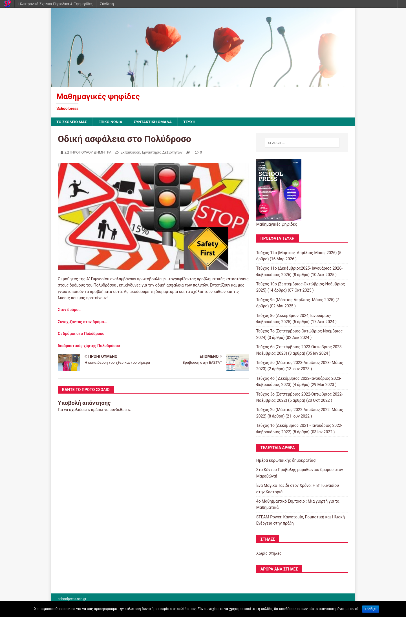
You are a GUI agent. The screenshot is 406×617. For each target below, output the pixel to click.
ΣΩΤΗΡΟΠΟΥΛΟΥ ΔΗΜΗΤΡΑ (88, 152)
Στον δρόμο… (70, 310)
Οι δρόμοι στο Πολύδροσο (81, 334)
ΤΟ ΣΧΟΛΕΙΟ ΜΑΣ (72, 122)
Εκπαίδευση (130, 152)
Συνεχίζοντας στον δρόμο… (82, 321)
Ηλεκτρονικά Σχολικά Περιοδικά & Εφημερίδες (55, 4)
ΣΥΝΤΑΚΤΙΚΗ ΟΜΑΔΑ (155, 122)
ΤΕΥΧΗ (192, 122)
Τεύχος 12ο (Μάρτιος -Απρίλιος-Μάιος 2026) (296, 252)
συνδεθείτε (119, 410)
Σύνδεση (107, 4)
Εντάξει (370, 609)
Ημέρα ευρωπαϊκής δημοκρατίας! (286, 460)
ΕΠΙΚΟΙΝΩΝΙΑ (112, 122)
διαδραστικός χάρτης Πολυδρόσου (89, 345)
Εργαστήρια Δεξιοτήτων (162, 152)
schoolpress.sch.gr (72, 599)
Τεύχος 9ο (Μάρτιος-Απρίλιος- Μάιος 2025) (295, 300)
